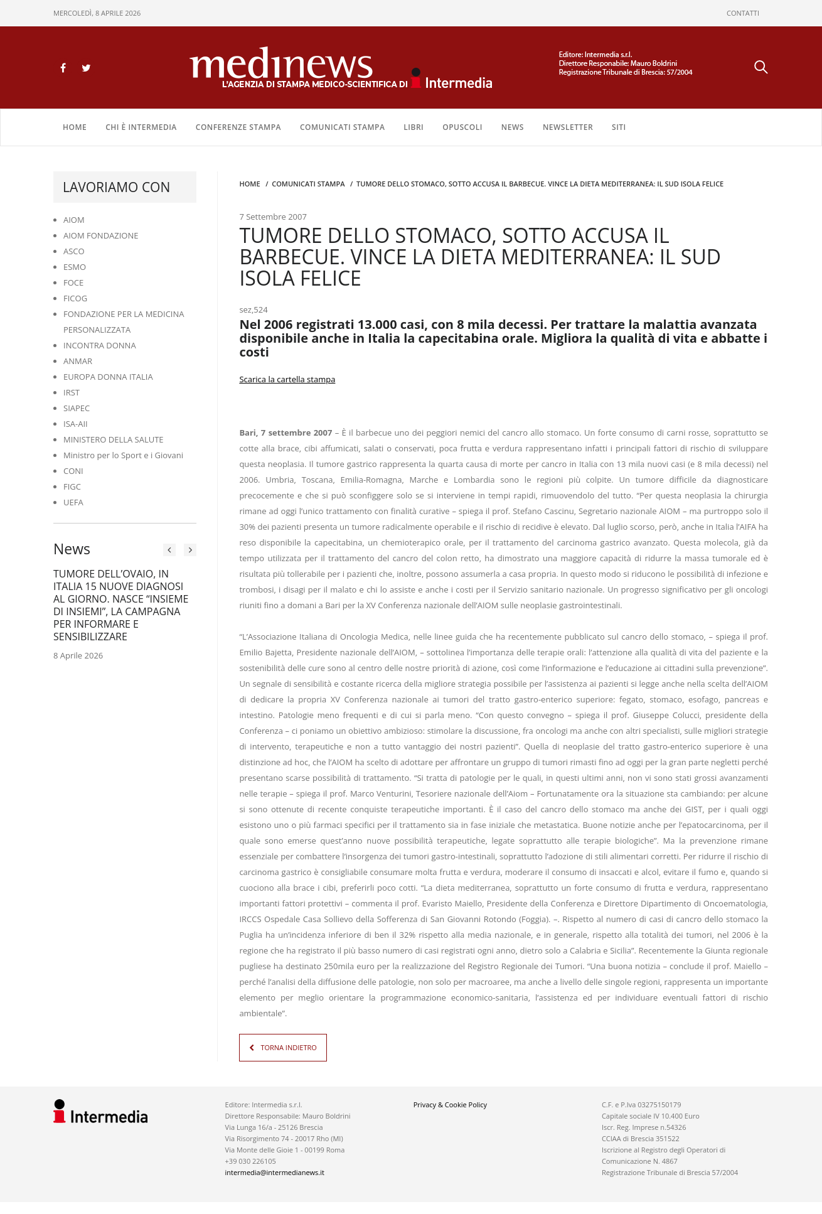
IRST (71, 391)
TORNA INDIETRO (288, 1046)
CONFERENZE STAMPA (238, 126)
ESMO (74, 266)
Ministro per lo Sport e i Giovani (123, 454)
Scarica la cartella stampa (287, 378)
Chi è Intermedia (141, 126)
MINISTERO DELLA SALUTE (113, 438)
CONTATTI (743, 13)
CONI (73, 470)
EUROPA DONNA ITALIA (108, 376)
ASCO (74, 250)
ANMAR (77, 360)
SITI (619, 126)
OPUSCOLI (462, 126)
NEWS (512, 126)
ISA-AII (75, 423)
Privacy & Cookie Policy (450, 1104)
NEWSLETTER (568, 126)
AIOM (74, 219)
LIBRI (413, 126)
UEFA (73, 501)
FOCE (73, 281)
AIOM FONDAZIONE (101, 234)
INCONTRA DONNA (99, 344)
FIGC (72, 486)
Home (75, 126)
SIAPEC (76, 407)
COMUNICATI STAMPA (342, 126)
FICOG (75, 297)
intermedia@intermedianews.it (274, 1171)
